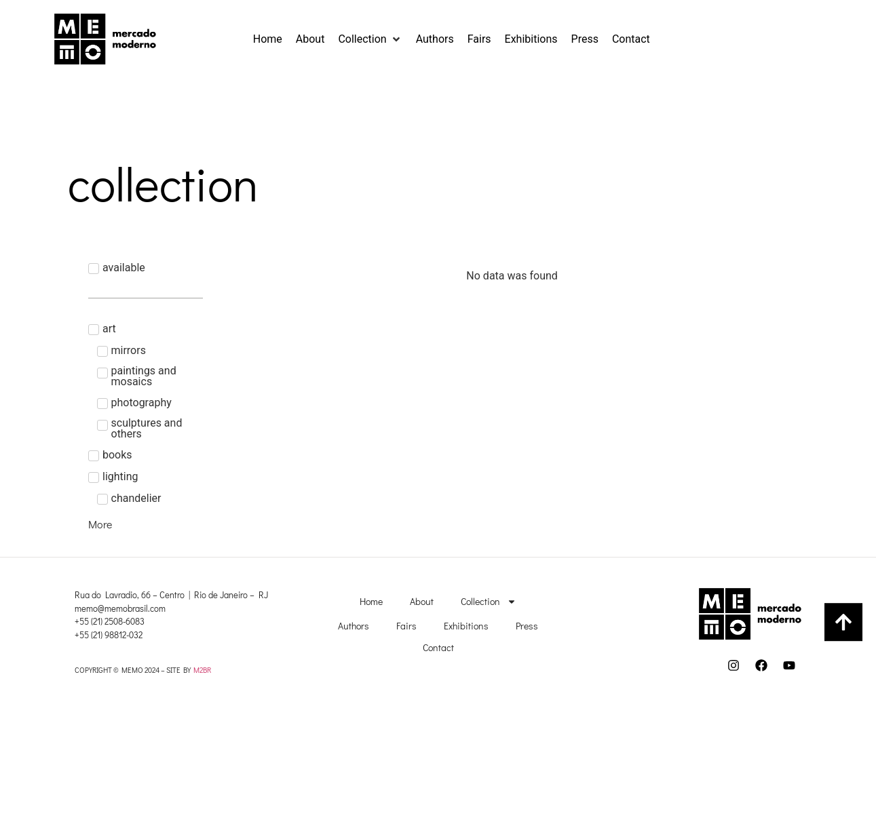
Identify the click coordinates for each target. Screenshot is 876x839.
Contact (438, 647)
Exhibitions (466, 625)
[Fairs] (479, 39)
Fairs (406, 625)
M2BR (202, 670)
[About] (310, 39)
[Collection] (369, 39)
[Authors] (435, 39)
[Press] (585, 39)
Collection (488, 601)
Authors (353, 625)
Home (371, 601)
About (422, 601)
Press (527, 625)
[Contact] (631, 39)
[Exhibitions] (531, 39)
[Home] (267, 39)
